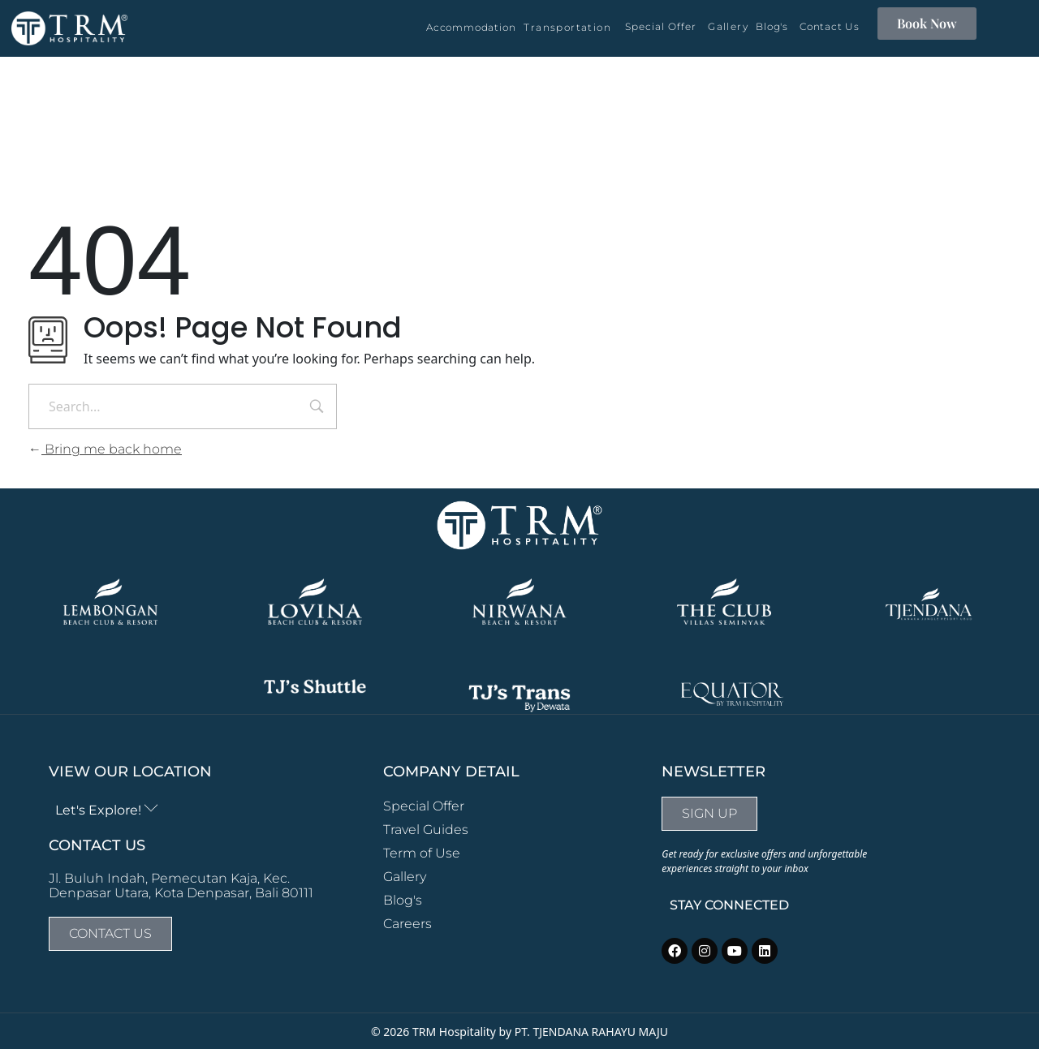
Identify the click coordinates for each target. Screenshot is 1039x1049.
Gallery (728, 26)
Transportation (567, 27)
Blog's (772, 26)
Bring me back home (105, 449)
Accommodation (470, 27)
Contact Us (830, 26)
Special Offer (660, 26)
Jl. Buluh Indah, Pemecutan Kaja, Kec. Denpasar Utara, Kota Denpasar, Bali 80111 (181, 886)
